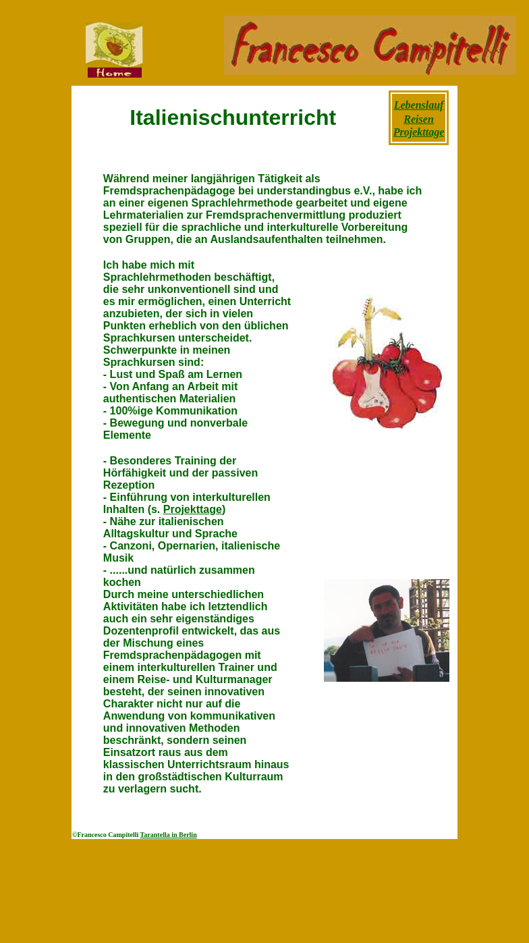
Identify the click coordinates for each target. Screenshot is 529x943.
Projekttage (192, 509)
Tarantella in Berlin (168, 834)
